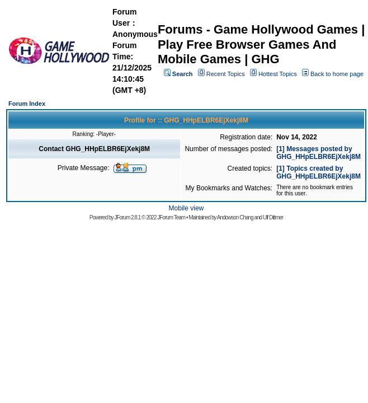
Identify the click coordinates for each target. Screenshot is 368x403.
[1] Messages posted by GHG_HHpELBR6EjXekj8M (318, 153)
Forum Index (26, 103)
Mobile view (186, 208)
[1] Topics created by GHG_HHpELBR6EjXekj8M (318, 172)
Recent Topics (225, 74)
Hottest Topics (277, 74)
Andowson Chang (235, 217)
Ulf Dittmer (273, 217)
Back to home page (337, 74)
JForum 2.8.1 (127, 217)
